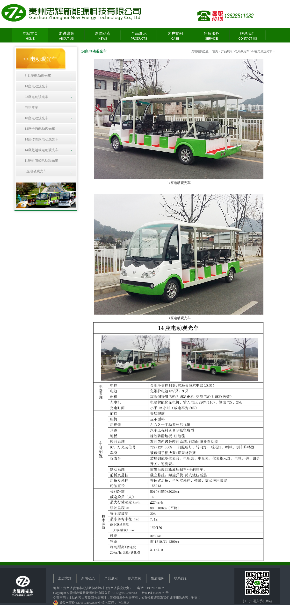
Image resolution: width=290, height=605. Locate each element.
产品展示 (139, 36)
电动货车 (30, 107)
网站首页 (30, 36)
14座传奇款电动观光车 (40, 139)
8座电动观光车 (35, 171)
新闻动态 (103, 36)
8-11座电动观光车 (37, 75)
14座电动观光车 (35, 86)
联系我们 (248, 36)
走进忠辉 (66, 36)
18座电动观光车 (35, 118)
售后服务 (211, 36)
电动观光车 (242, 51)
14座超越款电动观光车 (40, 150)
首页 (215, 51)
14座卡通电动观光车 (39, 129)
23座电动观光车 (35, 97)
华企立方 (123, 602)
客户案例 (175, 36)
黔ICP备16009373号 (155, 593)
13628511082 (155, 588)
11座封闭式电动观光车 (40, 160)
